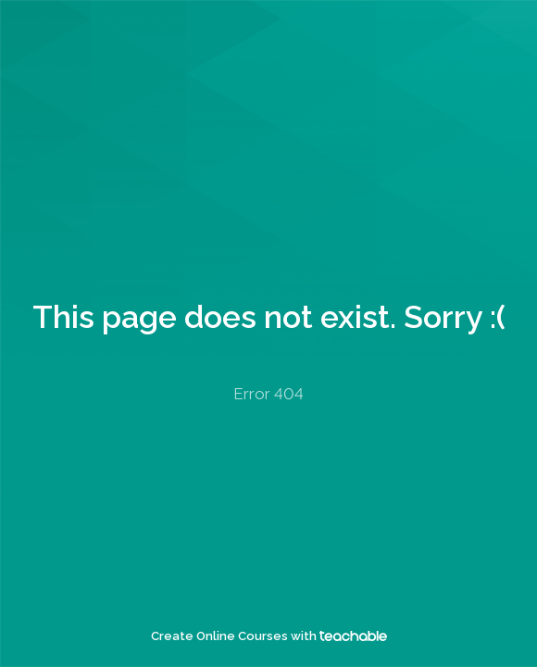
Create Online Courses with (269, 636)
